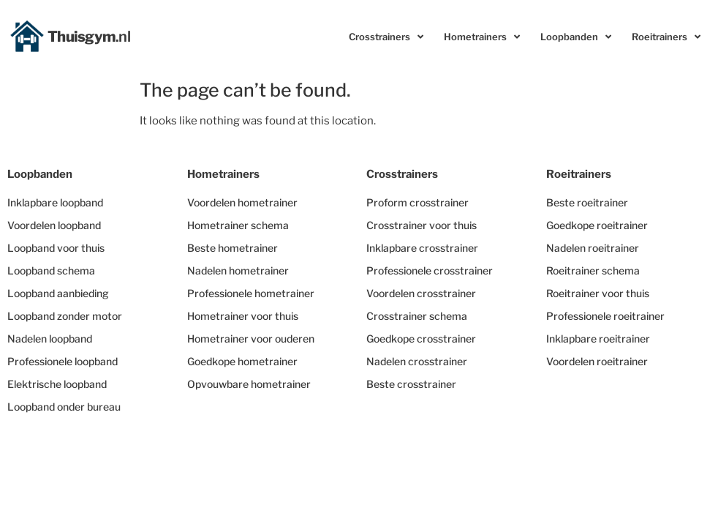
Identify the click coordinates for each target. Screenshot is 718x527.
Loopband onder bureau (64, 406)
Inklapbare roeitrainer (598, 338)
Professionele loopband (62, 361)
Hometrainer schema (238, 225)
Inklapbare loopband (55, 202)
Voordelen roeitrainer (597, 361)
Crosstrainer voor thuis (421, 225)
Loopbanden (575, 37)
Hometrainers (482, 37)
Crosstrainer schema (416, 316)
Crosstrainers (386, 37)
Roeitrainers (666, 37)
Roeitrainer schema (593, 270)
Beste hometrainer (232, 248)
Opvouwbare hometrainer (249, 384)
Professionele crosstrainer (429, 270)
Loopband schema (51, 270)
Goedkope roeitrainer (597, 225)
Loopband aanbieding (58, 293)
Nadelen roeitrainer (592, 248)
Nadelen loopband (49, 338)
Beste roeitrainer (587, 202)
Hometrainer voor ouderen (250, 338)
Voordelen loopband (54, 225)
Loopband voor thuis (56, 248)
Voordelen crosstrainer (421, 293)
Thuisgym (89, 36)
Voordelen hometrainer (242, 202)
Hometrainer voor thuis (242, 316)
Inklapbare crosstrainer (422, 248)
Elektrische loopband (57, 384)
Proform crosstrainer (417, 202)
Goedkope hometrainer (242, 361)
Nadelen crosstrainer (416, 361)
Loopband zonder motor (64, 316)
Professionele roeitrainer (605, 316)
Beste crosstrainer (411, 384)
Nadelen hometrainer (238, 270)
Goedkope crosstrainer (421, 338)
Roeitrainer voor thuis (597, 293)
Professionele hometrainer (250, 293)
